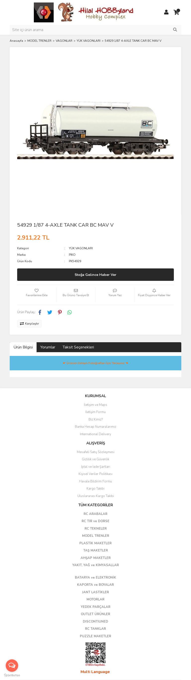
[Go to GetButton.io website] (12, 675)
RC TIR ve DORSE (95, 521)
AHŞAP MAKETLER (96, 558)
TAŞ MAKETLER (95, 550)
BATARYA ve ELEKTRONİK (95, 577)
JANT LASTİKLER (95, 592)
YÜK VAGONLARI (81, 248)
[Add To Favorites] (36, 294)
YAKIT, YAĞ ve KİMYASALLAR (95, 565)
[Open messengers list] (12, 665)
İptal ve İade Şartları (95, 467)
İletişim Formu (95, 412)
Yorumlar (47, 347)
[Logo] (84, 12)
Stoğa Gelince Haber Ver (95, 274)
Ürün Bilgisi (23, 347)
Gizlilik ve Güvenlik (95, 459)
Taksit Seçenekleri (78, 347)
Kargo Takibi (95, 488)
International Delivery (95, 434)
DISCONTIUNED (95, 621)
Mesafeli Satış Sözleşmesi (95, 452)
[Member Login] (166, 12)
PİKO (72, 255)
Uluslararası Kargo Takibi (95, 496)
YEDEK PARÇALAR (95, 607)
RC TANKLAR (95, 629)
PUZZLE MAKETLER (95, 636)
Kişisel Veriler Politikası (95, 474)
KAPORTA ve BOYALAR (95, 585)
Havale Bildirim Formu (95, 481)
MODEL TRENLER (95, 536)
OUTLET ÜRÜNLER (95, 614)
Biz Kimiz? (96, 419)
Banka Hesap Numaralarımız (95, 427)
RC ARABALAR (95, 514)
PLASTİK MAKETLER (95, 543)
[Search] (95, 30)
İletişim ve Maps (95, 405)
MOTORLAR (95, 599)
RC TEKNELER (96, 528)
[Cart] (176, 12)
